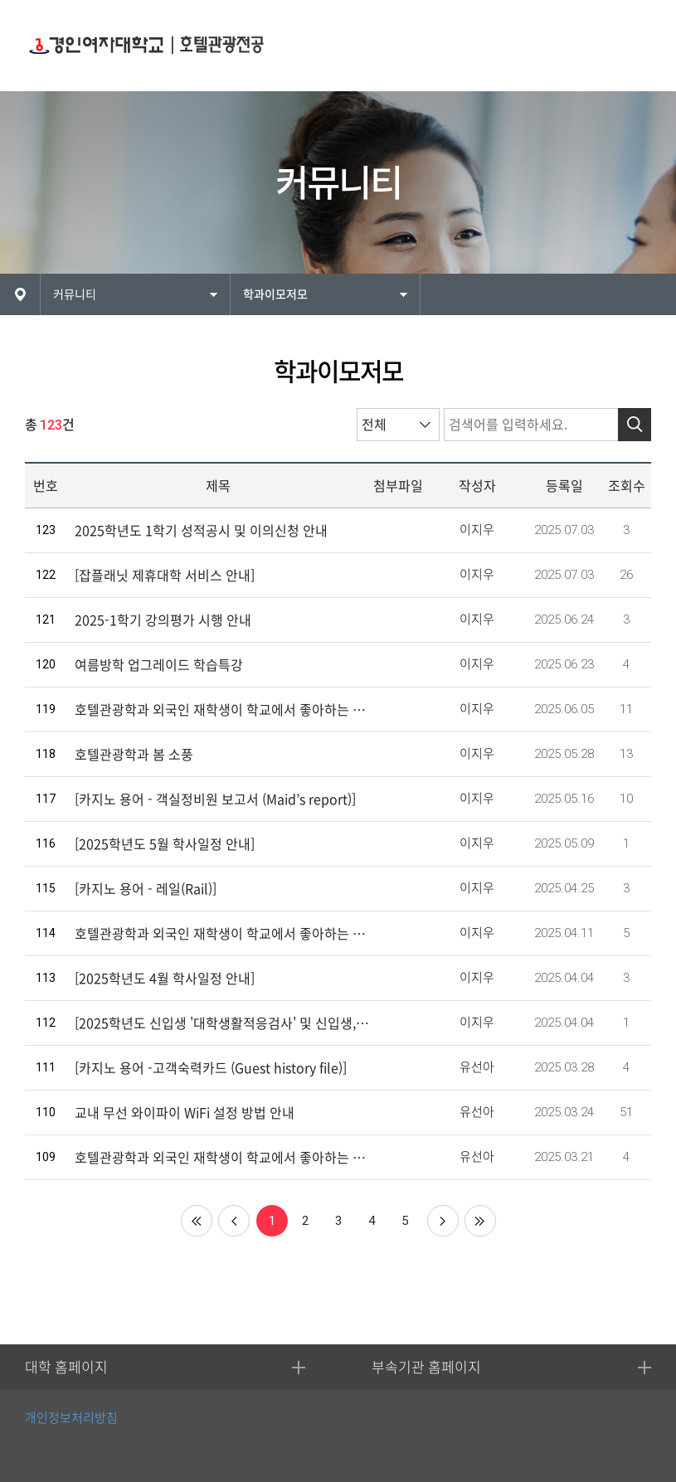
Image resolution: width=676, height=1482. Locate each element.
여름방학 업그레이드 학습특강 (159, 665)
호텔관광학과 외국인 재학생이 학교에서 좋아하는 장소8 (222, 1157)
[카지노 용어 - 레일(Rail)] (145, 889)
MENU (632, 46)
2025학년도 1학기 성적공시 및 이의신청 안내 (201, 530)
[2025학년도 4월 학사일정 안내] (165, 978)
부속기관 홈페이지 (426, 1367)
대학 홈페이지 (66, 1367)
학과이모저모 (275, 294)
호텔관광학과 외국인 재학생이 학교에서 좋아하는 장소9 (222, 933)
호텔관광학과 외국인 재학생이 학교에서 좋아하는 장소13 (222, 710)
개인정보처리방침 (71, 1418)
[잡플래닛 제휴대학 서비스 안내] (165, 575)
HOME (20, 294)
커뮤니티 (74, 294)
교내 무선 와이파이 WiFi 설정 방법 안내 (184, 1113)
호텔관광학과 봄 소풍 (134, 754)
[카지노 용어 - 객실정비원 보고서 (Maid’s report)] (215, 799)
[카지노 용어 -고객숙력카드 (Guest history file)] (211, 1068)
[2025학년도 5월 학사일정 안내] (165, 844)
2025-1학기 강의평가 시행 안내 (163, 620)
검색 (634, 424)
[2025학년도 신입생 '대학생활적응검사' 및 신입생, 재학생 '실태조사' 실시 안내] (222, 1023)
